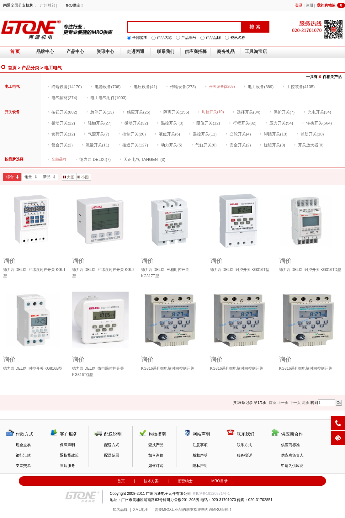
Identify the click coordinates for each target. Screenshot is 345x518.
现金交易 (23, 445)
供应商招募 (196, 51)
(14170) (64, 86)
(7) (282, 112)
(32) (134, 123)
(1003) (106, 97)
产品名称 (164, 37)
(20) (132, 134)
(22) (61, 123)
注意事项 (200, 445)
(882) (62, 112)
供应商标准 (290, 445)
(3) (170, 123)
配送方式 (111, 445)
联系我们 (165, 51)
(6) (167, 134)
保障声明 (67, 445)
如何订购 (155, 465)
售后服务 (67, 465)
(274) (62, 97)
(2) (60, 145)
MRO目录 (219, 481)
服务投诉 (244, 455)
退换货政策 (69, 455)
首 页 (15, 51)
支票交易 (23, 465)
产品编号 (188, 37)
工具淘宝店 (256, 51)
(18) (310, 134)
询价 (9, 260)
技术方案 (151, 481)
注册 (309, 5)
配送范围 (111, 455)
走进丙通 (135, 51)
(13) (100, 112)
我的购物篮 (331, 5)
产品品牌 (213, 37)
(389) (258, 86)
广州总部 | (48, 5)
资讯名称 (237, 37)
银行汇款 (23, 455)
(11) (202, 134)
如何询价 (155, 455)
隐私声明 (200, 465)
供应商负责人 (292, 455)
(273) (181, 86)
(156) (174, 112)
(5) (169, 145)
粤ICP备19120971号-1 (211, 493)
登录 (299, 5)
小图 (83, 177)
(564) (317, 123)
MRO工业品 (172, 509)
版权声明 (200, 455)
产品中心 (75, 51)
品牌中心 (45, 51)
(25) (136, 112)
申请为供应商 (292, 465)
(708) (105, 86)
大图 (68, 177)
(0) (308, 145)
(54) (279, 123)
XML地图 (140, 509)
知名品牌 (120, 509)
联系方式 (244, 445)
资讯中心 (105, 51)
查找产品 (155, 445)
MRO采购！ (222, 509)
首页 (12, 67)
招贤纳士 (185, 481)
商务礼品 (226, 51)
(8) (272, 145)
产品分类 (30, 67)
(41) (143, 86)
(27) (97, 123)
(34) (246, 112)
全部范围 (139, 37)
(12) (206, 123)
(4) (238, 134)
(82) (243, 123)
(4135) (299, 86)
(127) (133, 145)
